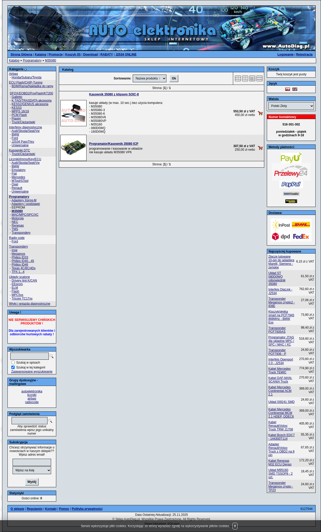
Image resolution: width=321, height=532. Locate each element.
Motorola (18, 218)
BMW (15, 134)
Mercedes (18, 177)
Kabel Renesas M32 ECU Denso (279, 462)
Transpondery (21, 233)
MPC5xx (17, 295)
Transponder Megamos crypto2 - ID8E (281, 302)
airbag (31, 398)
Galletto (17, 97)
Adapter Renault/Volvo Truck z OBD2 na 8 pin (281, 450)
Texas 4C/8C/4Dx (23, 268)
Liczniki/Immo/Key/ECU (25, 159)
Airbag (13, 74)
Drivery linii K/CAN (24, 280)
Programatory (32, 60)
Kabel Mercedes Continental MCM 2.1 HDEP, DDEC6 (281, 413)
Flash (15, 291)
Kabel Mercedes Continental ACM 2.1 (279, 390)
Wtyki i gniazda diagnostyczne (29, 303)
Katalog (14, 60)
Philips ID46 (20, 264)
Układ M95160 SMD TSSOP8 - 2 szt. (280, 473)
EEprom (17, 284)
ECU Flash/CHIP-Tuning (25, 82)
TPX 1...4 (18, 272)
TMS (15, 229)
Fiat (14, 173)
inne (14, 250)
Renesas (18, 225)
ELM (15, 288)
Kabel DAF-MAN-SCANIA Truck (280, 379)
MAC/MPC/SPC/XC (25, 215)
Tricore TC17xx (22, 298)
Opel (15, 184)
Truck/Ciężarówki (23, 122)
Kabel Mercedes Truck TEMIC (279, 370)
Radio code (17, 238)
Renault (17, 188)
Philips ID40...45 (23, 261)
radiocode (32, 402)
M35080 (50, 60)
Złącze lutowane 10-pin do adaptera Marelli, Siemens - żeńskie (281, 262)
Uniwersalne (20, 145)
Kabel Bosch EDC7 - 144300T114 (281, 436)
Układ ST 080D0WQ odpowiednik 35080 (277, 278)
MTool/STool (20, 181)
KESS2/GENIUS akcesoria (30, 104)
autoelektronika (31, 391)
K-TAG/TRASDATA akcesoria (31, 100)
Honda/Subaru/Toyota (26, 77)
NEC (15, 222)
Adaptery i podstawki (26, 204)
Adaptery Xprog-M (24, 200)
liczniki (31, 395)
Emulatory (18, 170)
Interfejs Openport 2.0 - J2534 (280, 361)
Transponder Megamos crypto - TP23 (280, 486)
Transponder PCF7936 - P (277, 352)
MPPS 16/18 (20, 111)
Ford (15, 138)
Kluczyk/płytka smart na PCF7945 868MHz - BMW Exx (281, 317)
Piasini (16, 118)
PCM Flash (19, 115)
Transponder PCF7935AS (277, 329)
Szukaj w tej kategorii (30, 367)
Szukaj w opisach (28, 362)
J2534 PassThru (23, 141)
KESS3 (17, 108)
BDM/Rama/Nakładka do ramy (32, 86)
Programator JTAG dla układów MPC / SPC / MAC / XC (281, 341)
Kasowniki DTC (19, 150)
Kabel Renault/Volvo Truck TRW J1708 (280, 425)
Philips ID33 (20, 257)
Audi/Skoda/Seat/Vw (26, 131)
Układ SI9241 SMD (281, 402)
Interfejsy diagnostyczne (25, 127)
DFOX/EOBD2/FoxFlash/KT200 (31, 93)
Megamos (18, 254)
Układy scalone (19, 277)
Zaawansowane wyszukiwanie (32, 371)
